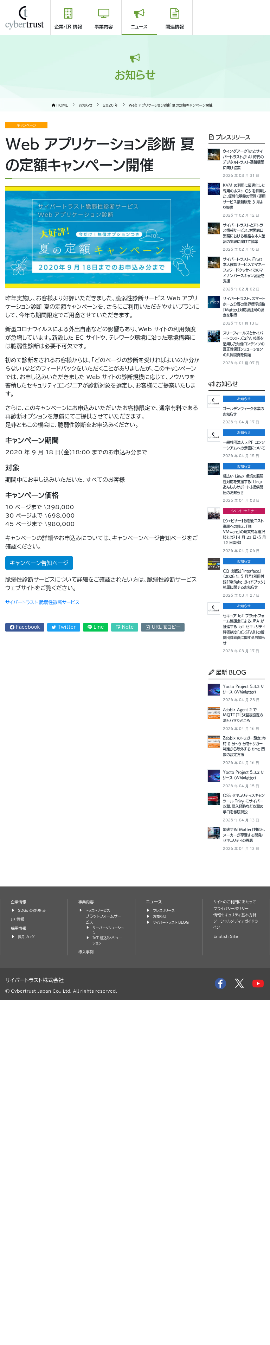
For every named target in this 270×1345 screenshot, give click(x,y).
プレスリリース (229, 137)
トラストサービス (99, 1252)
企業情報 (19, 1244)
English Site (227, 1293)
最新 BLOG (227, 913)
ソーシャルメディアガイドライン (235, 1280)
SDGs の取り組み (34, 1252)
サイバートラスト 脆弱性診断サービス (51, 602)
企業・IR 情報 (68, 27)
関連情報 (175, 27)
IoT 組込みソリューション (107, 1285)
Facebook (25, 627)
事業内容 (104, 27)
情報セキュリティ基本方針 (234, 1267)
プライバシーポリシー (233, 1257)
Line (96, 627)
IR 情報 (18, 1261)
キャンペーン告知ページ (39, 563)
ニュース (139, 27)
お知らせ (223, 510)
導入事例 (87, 1297)
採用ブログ (27, 1279)
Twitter (64, 627)
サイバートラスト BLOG (167, 1267)
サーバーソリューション (107, 1273)
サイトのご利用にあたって (236, 1247)
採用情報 (19, 1270)
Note (125, 627)
